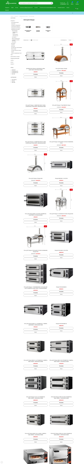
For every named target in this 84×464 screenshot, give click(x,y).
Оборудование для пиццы (23, 16)
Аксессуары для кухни (14, 22)
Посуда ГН (13, 44)
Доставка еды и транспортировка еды (17, 47)
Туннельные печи (15, 35)
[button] (30, 40)
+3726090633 (63, 4)
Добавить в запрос (29, 67)
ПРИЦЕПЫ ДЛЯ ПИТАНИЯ (15, 58)
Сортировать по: (64, 40)
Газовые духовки (15, 34)
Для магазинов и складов (15, 56)
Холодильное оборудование (15, 25)
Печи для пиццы (31, 16)
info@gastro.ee (66, 454)
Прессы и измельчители (16, 38)
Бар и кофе (13, 46)
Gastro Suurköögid (10, 462)
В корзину (29, 64)
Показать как (26, 40)
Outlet (12, 54)
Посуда (12, 51)
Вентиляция (13, 43)
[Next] (51, 430)
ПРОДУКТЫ (16, 16)
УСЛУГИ (12, 60)
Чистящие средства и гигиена (16, 50)
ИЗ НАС (12, 62)
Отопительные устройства (15, 26)
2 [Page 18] (48, 429)
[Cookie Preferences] (2, 462)
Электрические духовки (15, 32)
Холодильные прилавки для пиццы (15, 40)
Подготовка (13, 23)
